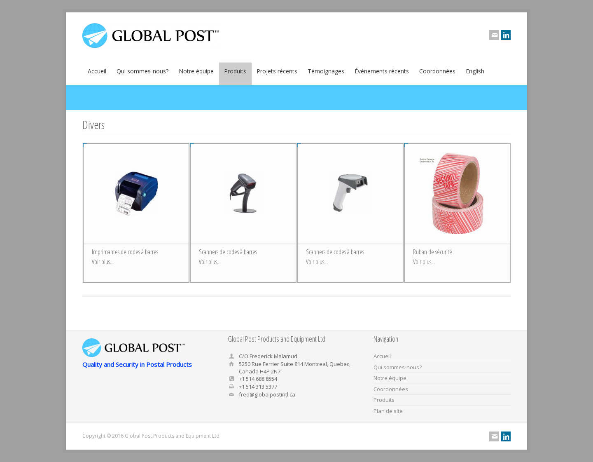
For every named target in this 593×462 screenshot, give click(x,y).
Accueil (97, 74)
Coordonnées (437, 74)
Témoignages (326, 74)
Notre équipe (196, 74)
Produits (235, 74)
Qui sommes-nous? (142, 74)
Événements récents (382, 74)
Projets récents (277, 74)
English (475, 74)
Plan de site (388, 411)
